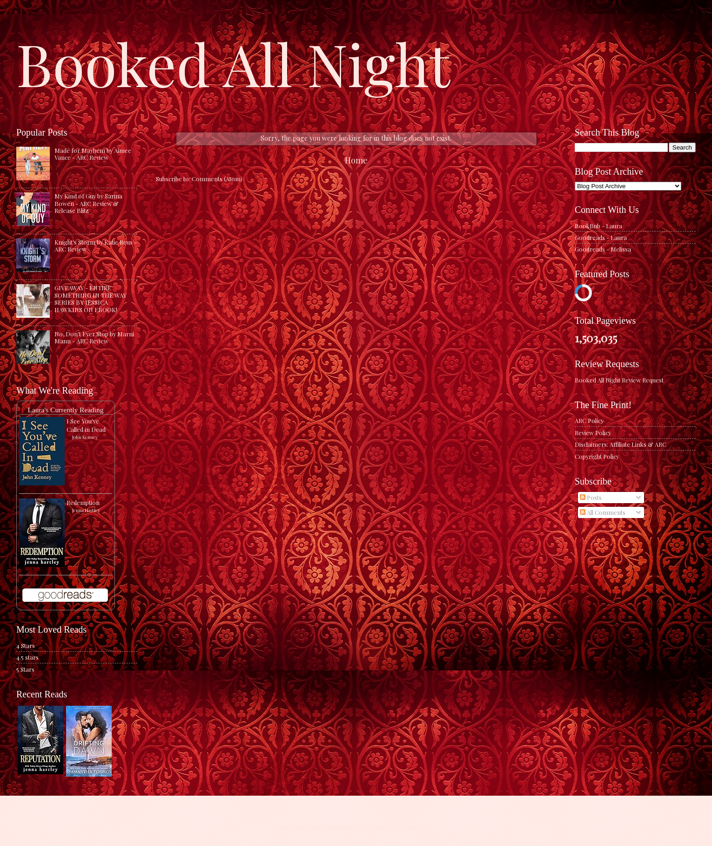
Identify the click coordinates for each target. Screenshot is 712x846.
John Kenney (85, 437)
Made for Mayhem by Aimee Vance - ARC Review (92, 153)
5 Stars (25, 669)
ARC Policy (589, 420)
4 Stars (25, 645)
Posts (591, 497)
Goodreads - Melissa (603, 249)
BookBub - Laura (598, 226)
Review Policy (593, 433)
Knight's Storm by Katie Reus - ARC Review (95, 245)
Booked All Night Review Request (619, 380)
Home (356, 160)
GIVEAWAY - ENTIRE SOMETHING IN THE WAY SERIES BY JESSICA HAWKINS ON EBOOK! (90, 298)
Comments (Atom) (217, 179)
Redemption (83, 502)
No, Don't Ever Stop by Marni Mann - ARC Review (94, 337)
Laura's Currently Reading (65, 410)
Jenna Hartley (86, 510)
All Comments (602, 512)
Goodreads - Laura (601, 237)
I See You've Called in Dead (86, 425)
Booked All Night (233, 63)
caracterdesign (350, 828)
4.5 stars (27, 657)
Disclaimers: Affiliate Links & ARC (620, 444)
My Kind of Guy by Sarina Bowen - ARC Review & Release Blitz (88, 203)
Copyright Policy (597, 456)
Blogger (418, 828)
